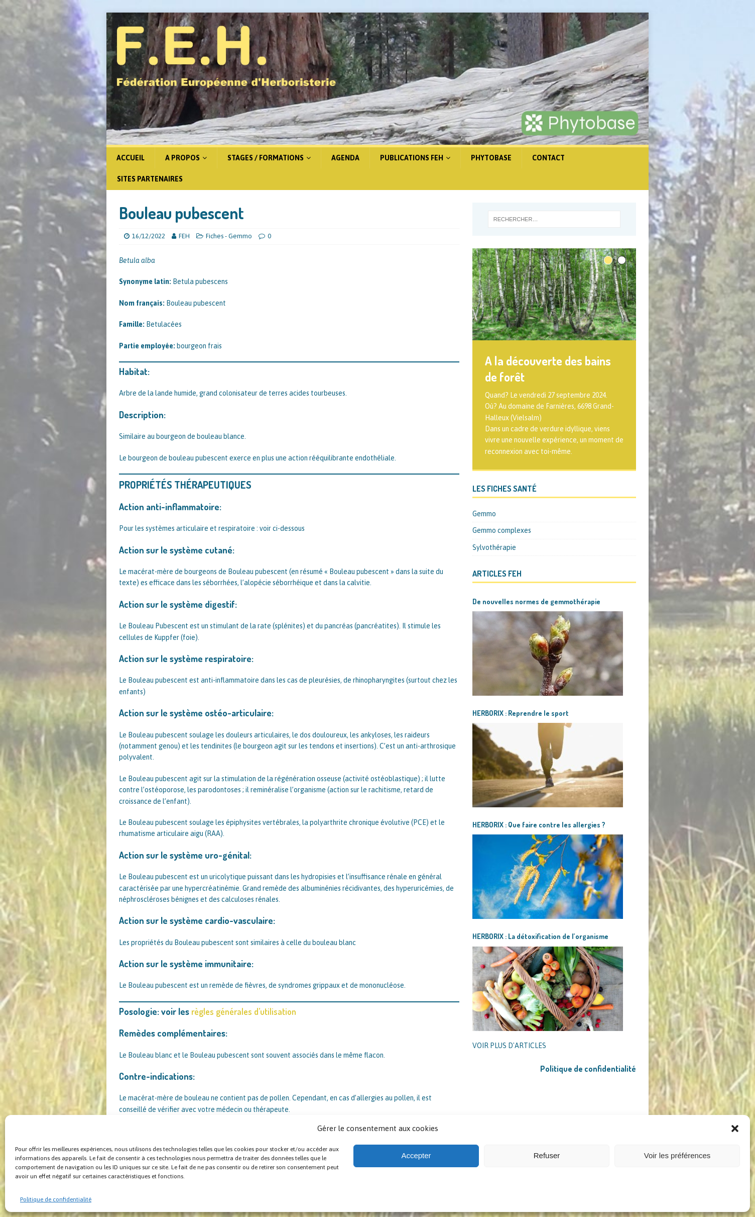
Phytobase (491, 158)
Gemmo (484, 514)
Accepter (416, 1155)
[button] (735, 1129)
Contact (548, 158)
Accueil (130, 158)
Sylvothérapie (494, 547)
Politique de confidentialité (55, 1199)
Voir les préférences (677, 1155)
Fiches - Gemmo (229, 236)
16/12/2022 (148, 236)
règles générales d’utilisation (243, 1011)
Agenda (345, 158)
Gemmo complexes (501, 530)
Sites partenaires (150, 179)
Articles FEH (497, 574)
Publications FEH (411, 158)
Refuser (547, 1155)
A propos (182, 158)
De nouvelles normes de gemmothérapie (536, 601)
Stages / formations (265, 158)
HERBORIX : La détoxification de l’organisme (540, 936)
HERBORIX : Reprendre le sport (520, 713)
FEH (184, 236)
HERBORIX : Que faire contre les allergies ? (538, 824)
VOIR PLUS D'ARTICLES (509, 1046)
